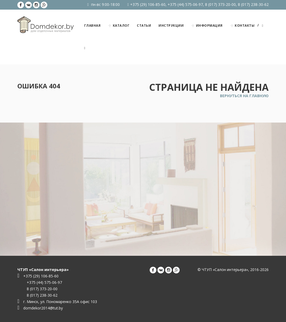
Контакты (244, 25)
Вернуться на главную (244, 95)
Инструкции (171, 25)
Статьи (144, 25)
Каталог (121, 25)
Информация (209, 25)
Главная (92, 25)
